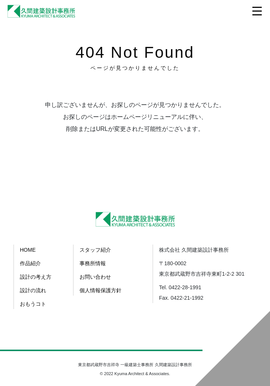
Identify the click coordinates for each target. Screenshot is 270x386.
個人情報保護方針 (101, 290)
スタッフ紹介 (95, 250)
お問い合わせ (95, 277)
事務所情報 (93, 263)
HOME (28, 250)
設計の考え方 (35, 277)
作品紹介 (30, 263)
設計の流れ (33, 290)
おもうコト (33, 304)
